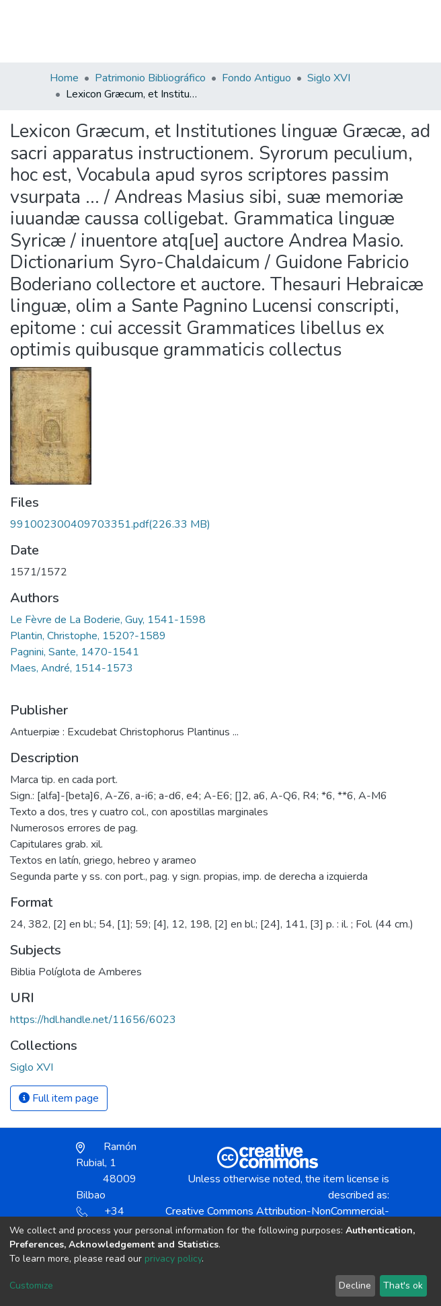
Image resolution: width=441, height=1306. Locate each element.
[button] (314, 38)
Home (64, 78)
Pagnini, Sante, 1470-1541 (74, 652)
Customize (31, 1285)
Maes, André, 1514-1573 (71, 668)
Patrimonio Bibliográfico (150, 78)
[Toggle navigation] (383, 30)
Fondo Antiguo (256, 78)
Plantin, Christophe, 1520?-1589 (88, 635)
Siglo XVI (328, 78)
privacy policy (173, 1258)
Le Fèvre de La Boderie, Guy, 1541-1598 (108, 619)
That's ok (403, 1285)
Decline (355, 1285)
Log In (343, 31)
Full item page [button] (59, 1098)
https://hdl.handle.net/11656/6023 (93, 1019)
